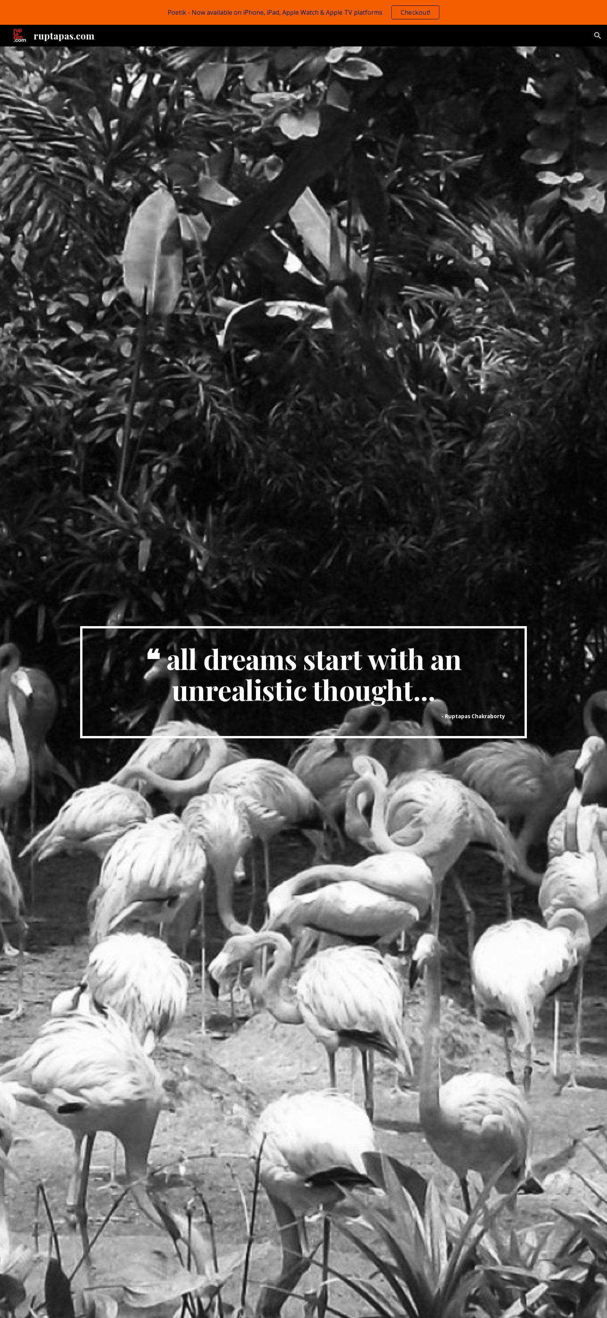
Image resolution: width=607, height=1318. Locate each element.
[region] (303, 12)
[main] (303, 682)
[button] (597, 35)
